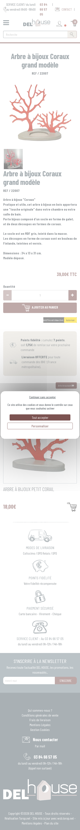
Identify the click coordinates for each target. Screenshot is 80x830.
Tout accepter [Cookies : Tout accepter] (40, 417)
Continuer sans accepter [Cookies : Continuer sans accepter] (42, 397)
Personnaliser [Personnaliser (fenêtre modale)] (40, 426)
